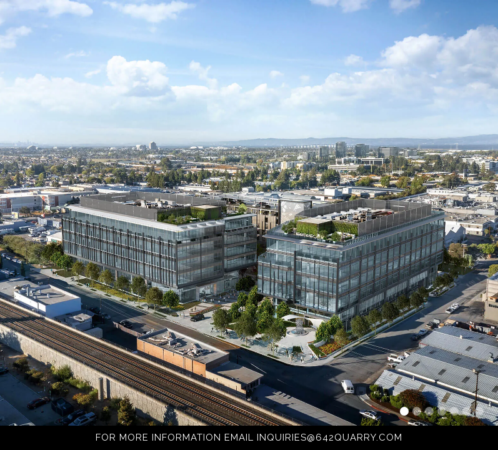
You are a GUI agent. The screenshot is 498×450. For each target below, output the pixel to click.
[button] (404, 411)
